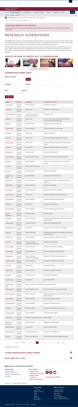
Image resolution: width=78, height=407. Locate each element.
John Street (8, 275)
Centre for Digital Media (59, 397)
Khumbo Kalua (9, 128)
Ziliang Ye (8, 123)
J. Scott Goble (9, 190)
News (35, 393)
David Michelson (10, 156)
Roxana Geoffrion (10, 199)
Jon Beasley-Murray (10, 227)
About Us (17, 15)
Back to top (8, 383)
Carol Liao (8, 166)
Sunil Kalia (8, 308)
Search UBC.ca (37, 399)
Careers (36, 396)
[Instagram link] (47, 372)
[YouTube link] (54, 372)
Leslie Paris (8, 265)
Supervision (56, 12)
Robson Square (58, 395)
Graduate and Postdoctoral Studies (39, 366)
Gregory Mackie (9, 194)
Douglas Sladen (9, 251)
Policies (12, 15)
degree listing (18, 50)
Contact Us (7, 376)
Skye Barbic (8, 161)
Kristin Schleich (9, 270)
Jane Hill (8, 336)
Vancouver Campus (58, 390)
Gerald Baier (9, 109)
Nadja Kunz (8, 119)
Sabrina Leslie (9, 180)
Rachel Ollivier (9, 152)
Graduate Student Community (34, 376)
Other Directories (31, 17)
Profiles (19, 383)
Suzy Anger (8, 147)
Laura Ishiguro (9, 133)
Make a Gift (37, 398)
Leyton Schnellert (10, 246)
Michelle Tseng (9, 237)
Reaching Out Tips (40, 17)
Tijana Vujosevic (9, 289)
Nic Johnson (9, 218)
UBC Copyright (26, 404)
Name (7, 102)
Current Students (26, 12)
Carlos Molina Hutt (10, 331)
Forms (7, 15)
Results (24, 90)
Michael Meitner (9, 256)
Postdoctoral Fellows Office (37, 373)
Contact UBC (37, 390)
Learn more (53, 44)
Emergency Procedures (10, 404)
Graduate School (8, 20)
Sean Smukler (9, 317)
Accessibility (33, 404)
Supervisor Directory (21, 17)
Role (6, 90)
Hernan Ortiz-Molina (10, 114)
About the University (39, 391)
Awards (48, 12)
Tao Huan (8, 171)
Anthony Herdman (10, 208)
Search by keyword (10, 76)
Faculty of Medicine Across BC (61, 398)
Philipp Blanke (9, 185)
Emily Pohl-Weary (10, 327)
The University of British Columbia (8, 3)
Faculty (29, 102)
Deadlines (62, 12)
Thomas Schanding (10, 294)
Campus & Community (38, 12)
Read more (9, 29)
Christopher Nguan (10, 303)
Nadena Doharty (9, 223)
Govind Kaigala (9, 298)
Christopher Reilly (10, 312)
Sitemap (15, 383)
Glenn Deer (8, 138)
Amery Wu (8, 232)
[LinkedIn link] (50, 372)
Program (28, 84)
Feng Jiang (8, 242)
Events (35, 394)
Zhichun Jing (9, 204)
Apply (72, 12)
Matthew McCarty (10, 142)
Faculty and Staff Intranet (36, 379)
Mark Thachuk (9, 104)
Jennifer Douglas (10, 279)
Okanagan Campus (58, 391)
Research (24, 383)
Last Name (8, 84)
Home (7, 12)
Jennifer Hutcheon (10, 260)
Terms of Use (18, 404)
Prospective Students (15, 12)
